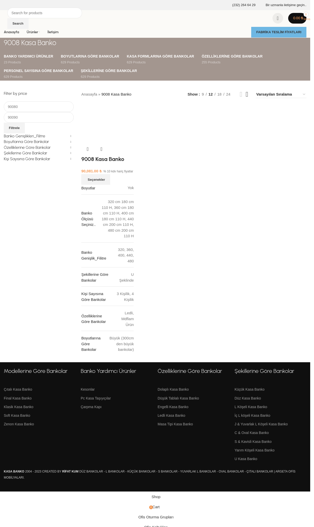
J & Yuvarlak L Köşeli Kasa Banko (261, 424)
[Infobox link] (241, 5)
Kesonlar (88, 389)
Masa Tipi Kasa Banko (175, 424)
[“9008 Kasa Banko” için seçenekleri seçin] (95, 179)
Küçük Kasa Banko (249, 389)
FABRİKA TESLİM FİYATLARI (278, 32)
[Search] (44, 13)
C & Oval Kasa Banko (251, 433)
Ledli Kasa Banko (171, 415)
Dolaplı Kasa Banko (173, 389)
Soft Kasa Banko (17, 415)
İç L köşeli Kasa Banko (252, 415)
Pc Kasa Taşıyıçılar (96, 398)
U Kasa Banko (245, 459)
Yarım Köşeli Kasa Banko (254, 450)
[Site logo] (4, 15)
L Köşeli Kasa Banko (250, 407)
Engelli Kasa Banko (173, 407)
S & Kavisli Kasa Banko (252, 442)
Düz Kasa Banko (247, 398)
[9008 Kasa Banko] (107, 124)
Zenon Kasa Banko (19, 424)
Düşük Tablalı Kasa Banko (178, 398)
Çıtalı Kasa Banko (18, 389)
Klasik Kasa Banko (18, 407)
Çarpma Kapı (91, 407)
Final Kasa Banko (18, 398)
